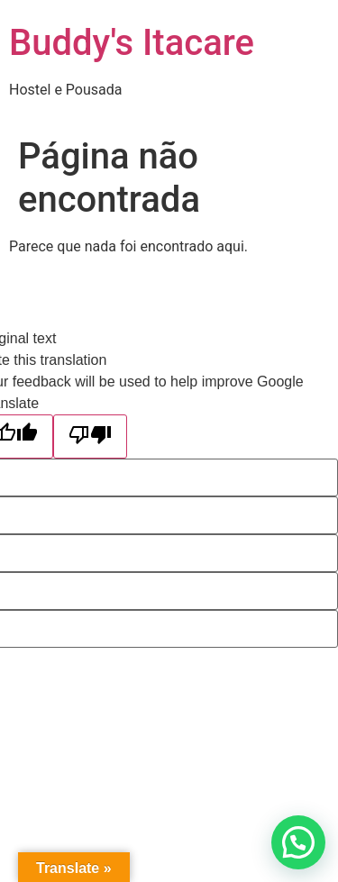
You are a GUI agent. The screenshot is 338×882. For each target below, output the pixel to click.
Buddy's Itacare (131, 43)
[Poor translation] (90, 436)
